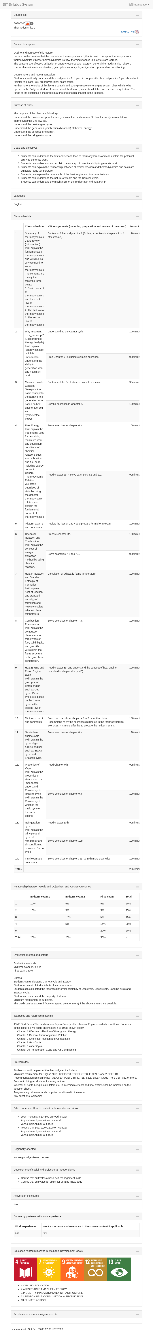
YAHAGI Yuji (128, 31)
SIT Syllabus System (18, 4)
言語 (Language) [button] (139, 4)
